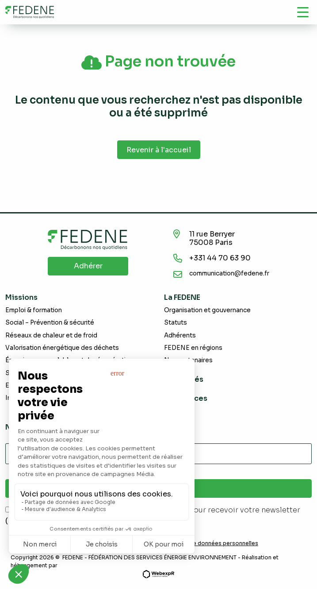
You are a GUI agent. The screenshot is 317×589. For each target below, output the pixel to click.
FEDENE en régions (193, 348)
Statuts (175, 322)
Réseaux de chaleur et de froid (51, 335)
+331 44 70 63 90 (220, 258)
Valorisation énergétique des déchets (62, 348)
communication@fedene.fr (229, 273)
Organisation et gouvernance (207, 310)
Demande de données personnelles (210, 543)
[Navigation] (303, 12)
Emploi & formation (33, 310)
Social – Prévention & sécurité (49, 322)
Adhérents (180, 335)
